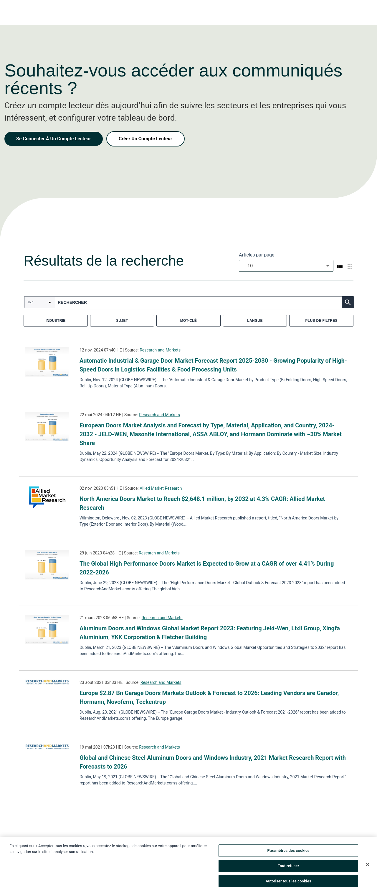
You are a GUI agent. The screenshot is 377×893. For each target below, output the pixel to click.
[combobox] (286, 266)
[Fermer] (367, 865)
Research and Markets (160, 350)
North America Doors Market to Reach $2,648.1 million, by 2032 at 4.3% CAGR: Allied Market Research (202, 503)
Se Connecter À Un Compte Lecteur (53, 138)
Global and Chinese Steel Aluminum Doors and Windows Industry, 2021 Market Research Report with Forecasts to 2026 (213, 762)
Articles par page (257, 255)
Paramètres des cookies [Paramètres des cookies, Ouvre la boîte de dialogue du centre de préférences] (288, 852)
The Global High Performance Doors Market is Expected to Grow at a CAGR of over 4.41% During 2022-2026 (207, 568)
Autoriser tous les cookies (288, 882)
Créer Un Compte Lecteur (145, 138)
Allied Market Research (161, 488)
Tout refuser (288, 867)
